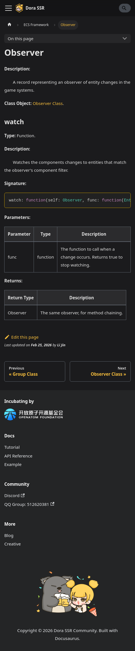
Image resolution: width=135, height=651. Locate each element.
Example (12, 464)
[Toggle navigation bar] (8, 8)
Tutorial (11, 447)
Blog (8, 535)
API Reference (18, 456)
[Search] (125, 8)
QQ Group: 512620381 (29, 504)
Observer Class (48, 103)
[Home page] (9, 24)
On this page (20, 38)
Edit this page (21, 337)
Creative (12, 544)
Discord (14, 495)
